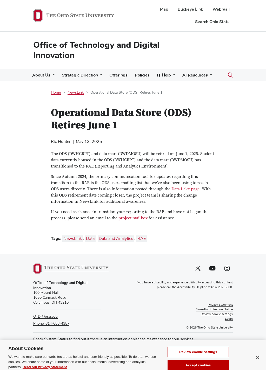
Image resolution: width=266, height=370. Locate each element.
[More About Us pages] (52, 76)
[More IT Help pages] (173, 76)
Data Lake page (185, 189)
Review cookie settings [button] (217, 314)
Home (56, 92)
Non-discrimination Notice (214, 309)
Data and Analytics (116, 238)
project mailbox (133, 218)
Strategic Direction (80, 75)
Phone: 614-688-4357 (51, 323)
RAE (141, 238)
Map (164, 9)
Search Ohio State (212, 22)
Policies (142, 75)
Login (229, 318)
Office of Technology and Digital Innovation (96, 50)
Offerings (118, 75)
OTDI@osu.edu (45, 316)
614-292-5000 (221, 287)
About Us (41, 75)
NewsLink (76, 92)
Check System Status (50, 339)
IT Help (164, 75)
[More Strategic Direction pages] (100, 76)
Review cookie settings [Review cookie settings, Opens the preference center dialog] (198, 358)
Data (90, 238)
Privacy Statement (220, 304)
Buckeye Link (190, 9)
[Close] (257, 364)
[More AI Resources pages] (210, 76)
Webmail (221, 9)
